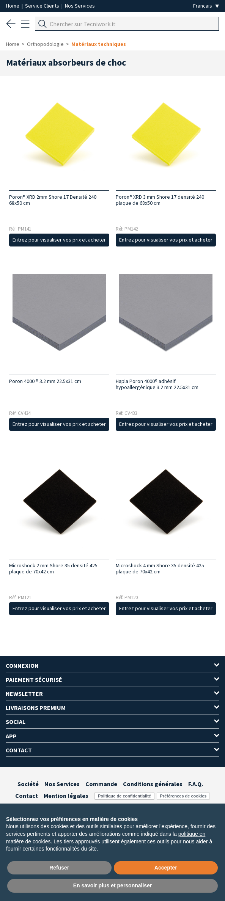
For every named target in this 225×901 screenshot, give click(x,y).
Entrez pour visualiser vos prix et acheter (59, 239)
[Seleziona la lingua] (206, 6)
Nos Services (80, 5)
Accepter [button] (165, 868)
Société (28, 784)
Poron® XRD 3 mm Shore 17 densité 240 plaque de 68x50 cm (160, 200)
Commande (101, 784)
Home (13, 5)
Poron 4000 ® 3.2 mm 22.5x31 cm (45, 381)
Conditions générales (153, 784)
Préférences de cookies (183, 796)
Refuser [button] (59, 868)
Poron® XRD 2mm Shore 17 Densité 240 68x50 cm (52, 200)
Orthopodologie (45, 44)
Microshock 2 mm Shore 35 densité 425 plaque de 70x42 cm (53, 568)
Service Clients (42, 5)
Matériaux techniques (98, 44)
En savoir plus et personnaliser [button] (112, 885)
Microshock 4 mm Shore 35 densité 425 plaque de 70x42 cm (160, 568)
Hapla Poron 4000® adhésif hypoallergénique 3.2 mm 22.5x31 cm (157, 384)
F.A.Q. (195, 784)
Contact (26, 795)
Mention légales (66, 795)
